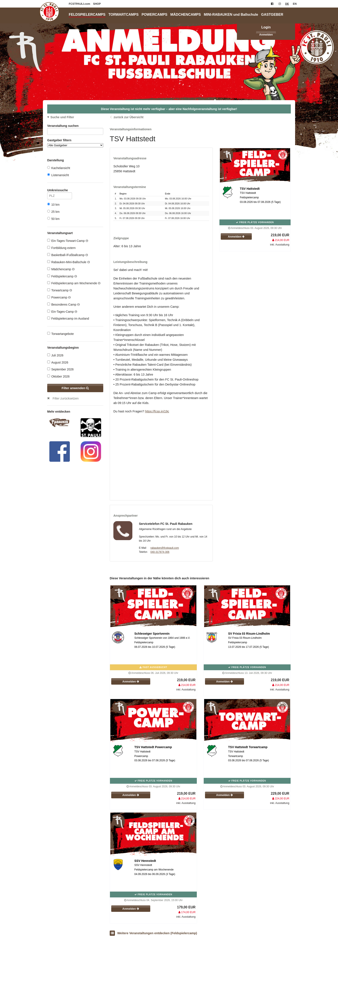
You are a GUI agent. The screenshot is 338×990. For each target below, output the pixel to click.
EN (295, 3)
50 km (53, 219)
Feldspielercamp (62, 276)
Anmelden (266, 34)
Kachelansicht (58, 168)
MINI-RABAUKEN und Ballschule (231, 14)
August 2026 (57, 362)
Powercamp (59, 297)
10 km (53, 204)
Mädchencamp (61, 269)
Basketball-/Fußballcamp (67, 255)
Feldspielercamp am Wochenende (73, 283)
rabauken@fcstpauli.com (164, 547)
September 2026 (60, 369)
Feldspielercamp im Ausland (68, 318)
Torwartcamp (59, 290)
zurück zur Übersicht (128, 117)
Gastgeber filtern (75, 142)
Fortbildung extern (61, 248)
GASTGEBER (272, 14)
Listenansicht (58, 175)
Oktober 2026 (58, 376)
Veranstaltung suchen (75, 126)
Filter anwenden (75, 388)
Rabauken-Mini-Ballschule (68, 262)
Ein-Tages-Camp (62, 311)
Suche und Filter (62, 117)
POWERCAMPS (154, 14)
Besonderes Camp (63, 304)
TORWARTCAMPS (123, 14)
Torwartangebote (60, 334)
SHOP (97, 3)
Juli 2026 (55, 355)
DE (287, 3)
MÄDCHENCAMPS (185, 14)
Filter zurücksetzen (66, 398)
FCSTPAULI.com (80, 3)
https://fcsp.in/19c (157, 411)
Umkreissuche (59, 190)
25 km (53, 211)
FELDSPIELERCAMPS (87, 14)
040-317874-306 (159, 551)
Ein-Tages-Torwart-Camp (67, 240)
